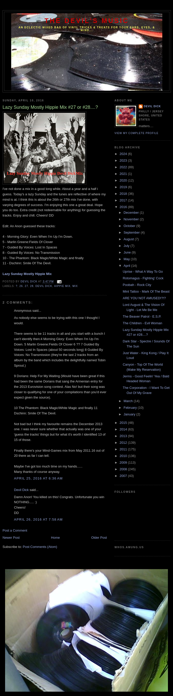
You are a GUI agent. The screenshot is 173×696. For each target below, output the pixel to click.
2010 (124, 456)
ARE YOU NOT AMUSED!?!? (144, 298)
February (131, 408)
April (127, 266)
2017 (124, 200)
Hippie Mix (62, 286)
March (129, 401)
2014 (124, 429)
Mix (75, 286)
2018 (124, 194)
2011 (124, 449)
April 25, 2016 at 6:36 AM (38, 478)
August (129, 239)
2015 (124, 423)
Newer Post (11, 537)
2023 (124, 160)
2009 (124, 462)
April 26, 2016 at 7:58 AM (38, 519)
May (127, 259)
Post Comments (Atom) (40, 547)
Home (55, 537)
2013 (124, 436)
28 (31, 286)
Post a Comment (15, 530)
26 (21, 286)
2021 (124, 174)
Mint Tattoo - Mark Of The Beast (146, 291)
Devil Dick (43, 286)
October (130, 226)
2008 (124, 469)
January (130, 414)
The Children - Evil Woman (142, 323)
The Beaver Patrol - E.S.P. (142, 316)
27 (26, 286)
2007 (124, 476)
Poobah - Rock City (137, 285)
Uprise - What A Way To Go (143, 271)
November (132, 219)
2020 (124, 180)
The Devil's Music (87, 20)
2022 (124, 167)
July (127, 246)
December (132, 212)
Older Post (99, 537)
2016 (124, 207)
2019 (124, 187)
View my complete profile (136, 133)
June (128, 252)
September (132, 232)
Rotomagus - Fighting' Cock (143, 278)
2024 (124, 154)
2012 (124, 443)
